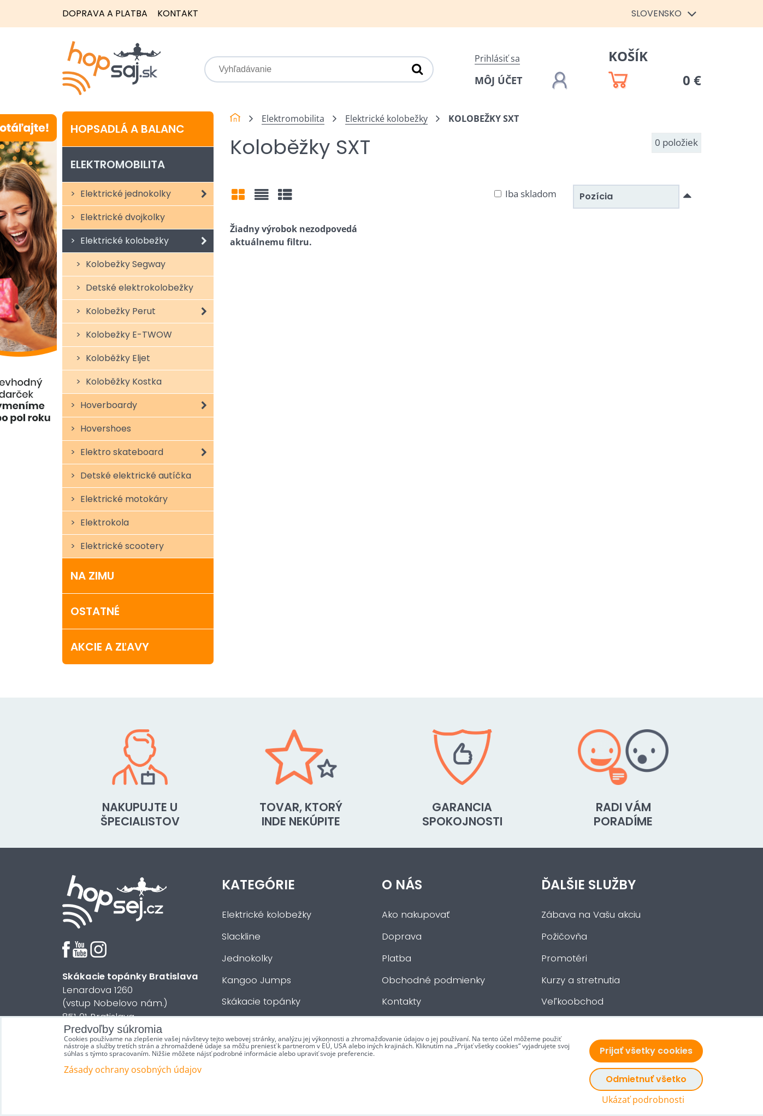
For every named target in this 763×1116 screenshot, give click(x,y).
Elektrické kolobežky (146, 240)
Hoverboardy (146, 405)
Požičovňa (564, 936)
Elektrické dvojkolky (121, 217)
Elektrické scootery (121, 546)
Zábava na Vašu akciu (591, 914)
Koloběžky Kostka (123, 381)
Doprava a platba (104, 13)
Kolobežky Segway (124, 264)
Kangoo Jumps (256, 980)
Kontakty (401, 1001)
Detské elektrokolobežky (138, 287)
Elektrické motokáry (123, 499)
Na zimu (92, 575)
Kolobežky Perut (149, 311)
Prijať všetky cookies (646, 1050)
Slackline (241, 936)
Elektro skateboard (146, 452)
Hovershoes (104, 428)
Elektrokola (103, 522)
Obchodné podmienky (433, 980)
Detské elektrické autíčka (134, 475)
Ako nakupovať (415, 914)
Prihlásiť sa (497, 58)
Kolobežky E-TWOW (128, 334)
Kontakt (177, 13)
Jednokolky (247, 958)
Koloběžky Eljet (117, 358)
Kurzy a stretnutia (580, 980)
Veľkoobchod (572, 1001)
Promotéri (564, 958)
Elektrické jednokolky (146, 193)
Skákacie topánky (261, 1001)
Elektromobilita (117, 164)
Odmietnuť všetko (646, 1079)
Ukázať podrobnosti (643, 1100)
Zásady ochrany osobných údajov (133, 1070)
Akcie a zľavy (109, 646)
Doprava (402, 936)
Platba (396, 958)
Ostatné (95, 611)
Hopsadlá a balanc (127, 129)
